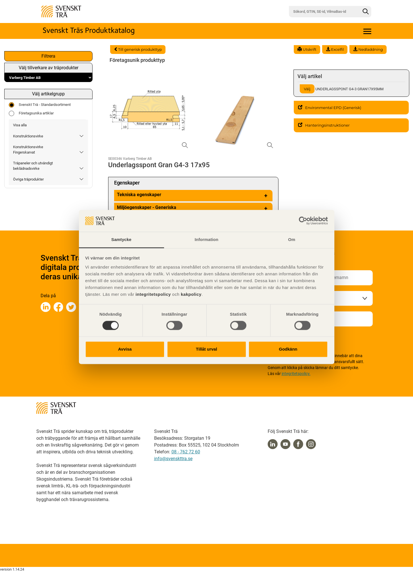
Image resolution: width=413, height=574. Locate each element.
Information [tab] (207, 239)
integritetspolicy (152, 294)
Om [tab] (291, 239)
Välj (307, 89)
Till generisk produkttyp (138, 49)
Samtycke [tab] (121, 239)
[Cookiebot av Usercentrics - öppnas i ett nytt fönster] (303, 221)
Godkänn (288, 349)
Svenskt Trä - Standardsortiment (40, 105)
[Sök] (365, 11)
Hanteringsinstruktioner (324, 125)
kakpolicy (191, 294)
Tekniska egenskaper (193, 195)
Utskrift (306, 49)
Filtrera (48, 56)
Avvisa (125, 349)
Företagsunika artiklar (31, 113)
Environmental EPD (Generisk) (329, 107)
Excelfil (335, 49)
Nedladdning (368, 49)
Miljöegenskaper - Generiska (193, 208)
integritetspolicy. (296, 373)
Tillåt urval (206, 349)
